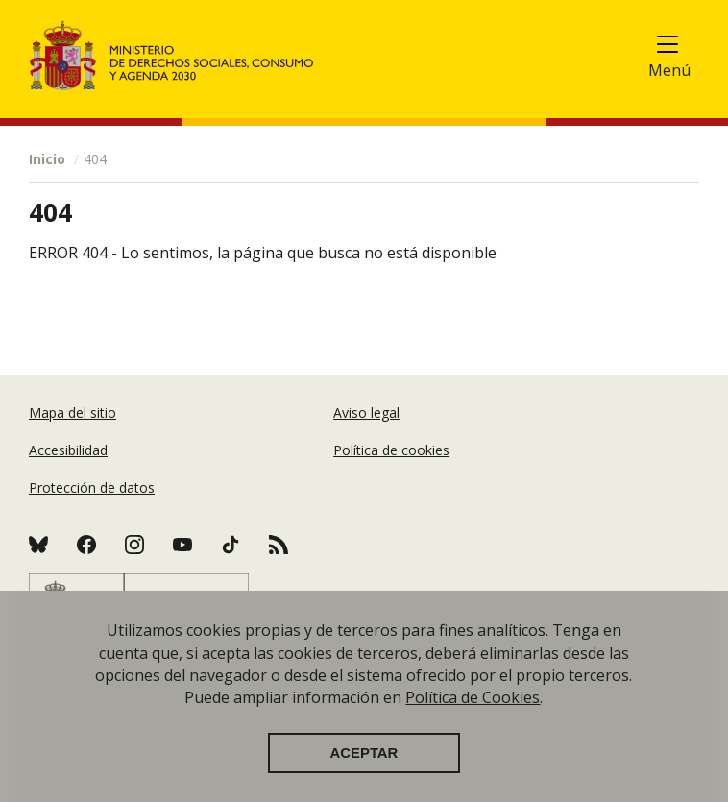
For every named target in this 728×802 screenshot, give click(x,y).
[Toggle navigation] (678, 49)
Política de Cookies (472, 697)
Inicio (47, 159)
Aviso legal (366, 412)
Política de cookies (391, 450)
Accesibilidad (68, 450)
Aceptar (364, 753)
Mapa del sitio (72, 412)
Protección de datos (92, 487)
